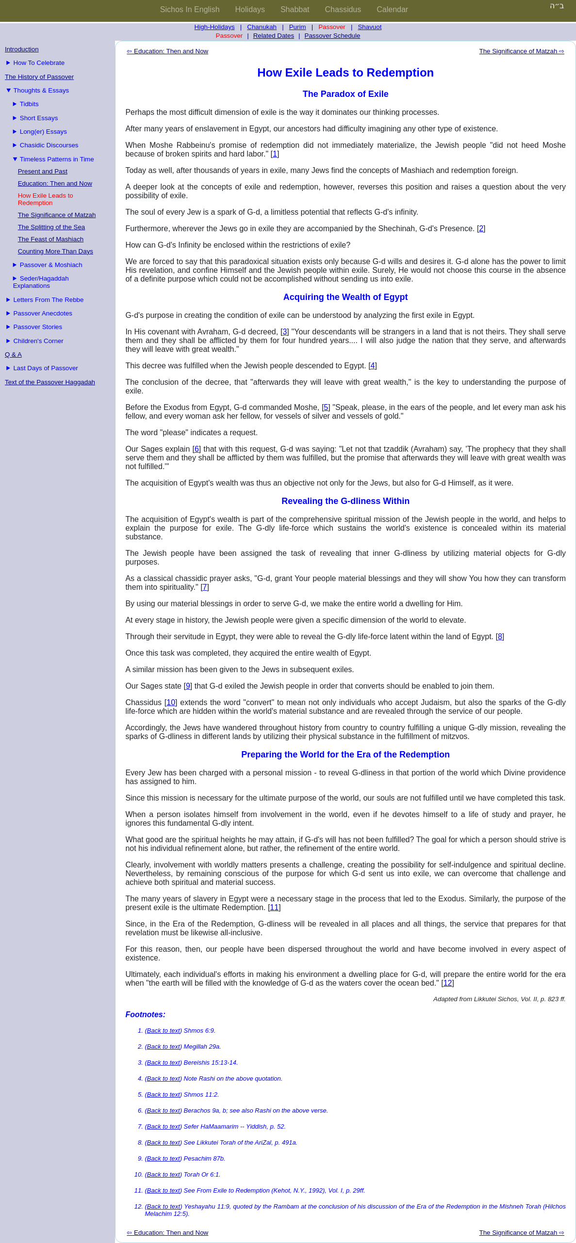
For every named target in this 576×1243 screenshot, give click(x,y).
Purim (297, 27)
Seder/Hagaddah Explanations (41, 282)
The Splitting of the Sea (51, 227)
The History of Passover (39, 76)
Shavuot (369, 27)
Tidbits (29, 104)
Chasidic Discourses (49, 145)
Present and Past (42, 171)
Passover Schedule (333, 35)
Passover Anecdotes (42, 313)
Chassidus (343, 9)
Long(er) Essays (43, 131)
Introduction (22, 49)
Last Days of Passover (45, 368)
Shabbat (295, 9)
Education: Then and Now (55, 183)
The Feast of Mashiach (51, 239)
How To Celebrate (39, 62)
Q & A (13, 354)
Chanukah (262, 27)
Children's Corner (38, 341)
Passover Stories (37, 326)
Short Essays (39, 118)
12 (448, 983)
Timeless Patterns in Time (57, 159)
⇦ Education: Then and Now (167, 51)
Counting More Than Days (55, 251)
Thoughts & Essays (41, 90)
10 (170, 702)
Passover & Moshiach (51, 264)
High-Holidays (215, 27)
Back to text (163, 1030)
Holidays (250, 9)
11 (274, 907)
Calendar (392, 9)
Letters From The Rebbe (48, 299)
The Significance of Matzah (57, 215)
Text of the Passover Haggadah (50, 382)
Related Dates (273, 35)
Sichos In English (190, 9)
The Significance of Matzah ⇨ (521, 51)
